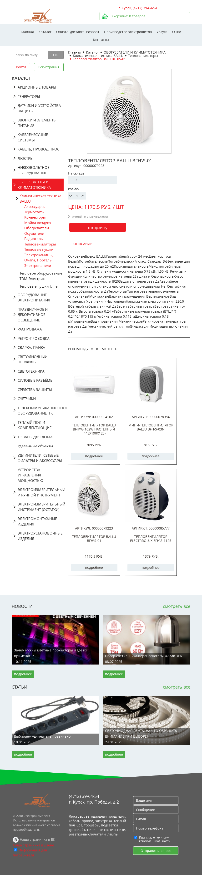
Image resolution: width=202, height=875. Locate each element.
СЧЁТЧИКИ (27, 398)
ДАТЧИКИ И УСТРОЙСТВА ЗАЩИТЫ (39, 108)
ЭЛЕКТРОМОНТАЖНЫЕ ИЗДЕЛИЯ (37, 521)
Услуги (162, 32)
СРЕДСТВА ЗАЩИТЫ (35, 389)
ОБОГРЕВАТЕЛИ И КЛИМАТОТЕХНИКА (34, 185)
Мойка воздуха (37, 222)
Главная (27, 32)
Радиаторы (34, 238)
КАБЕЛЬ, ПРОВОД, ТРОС (38, 149)
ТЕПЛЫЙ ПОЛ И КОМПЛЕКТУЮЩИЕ (34, 425)
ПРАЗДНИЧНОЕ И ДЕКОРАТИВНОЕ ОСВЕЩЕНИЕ (33, 314)
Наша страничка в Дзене (33, 845)
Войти (21, 67)
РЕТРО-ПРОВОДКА (34, 338)
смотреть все (176, 606)
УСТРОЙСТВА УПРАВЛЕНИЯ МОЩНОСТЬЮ (30, 475)
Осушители (34, 233)
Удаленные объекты (35, 446)
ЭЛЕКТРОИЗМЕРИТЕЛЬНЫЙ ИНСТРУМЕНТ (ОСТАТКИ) (41, 507)
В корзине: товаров (128, 16)
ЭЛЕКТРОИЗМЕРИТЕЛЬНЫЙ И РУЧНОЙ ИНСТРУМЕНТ (41, 492)
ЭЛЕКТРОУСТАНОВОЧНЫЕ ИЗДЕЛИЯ (40, 536)
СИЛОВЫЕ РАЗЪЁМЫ (35, 380)
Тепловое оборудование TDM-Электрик (41, 276)
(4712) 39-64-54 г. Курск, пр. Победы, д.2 (94, 799)
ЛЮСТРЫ (25, 158)
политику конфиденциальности (155, 839)
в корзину (97, 227)
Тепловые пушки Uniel (39, 286)
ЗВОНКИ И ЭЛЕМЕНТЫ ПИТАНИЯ (37, 123)
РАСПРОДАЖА (30, 329)
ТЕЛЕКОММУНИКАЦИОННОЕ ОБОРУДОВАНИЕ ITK (41, 410)
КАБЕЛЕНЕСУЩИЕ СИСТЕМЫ (33, 137)
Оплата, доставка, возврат (77, 32)
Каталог (45, 32)
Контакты (101, 39)
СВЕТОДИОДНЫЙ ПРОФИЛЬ (32, 359)
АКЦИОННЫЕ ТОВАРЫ (37, 87)
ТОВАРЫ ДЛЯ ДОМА (35, 437)
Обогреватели (36, 227)
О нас (177, 32)
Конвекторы (35, 217)
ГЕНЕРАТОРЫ (29, 96)
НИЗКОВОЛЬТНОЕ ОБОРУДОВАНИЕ (33, 170)
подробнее (94, 456)
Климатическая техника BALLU (40, 198)
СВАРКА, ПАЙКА (31, 347)
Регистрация (48, 67)
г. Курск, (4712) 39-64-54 (138, 8)
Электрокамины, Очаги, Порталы (38, 257)
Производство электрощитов (128, 32)
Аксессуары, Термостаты (34, 209)
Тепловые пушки (39, 249)
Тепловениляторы (40, 244)
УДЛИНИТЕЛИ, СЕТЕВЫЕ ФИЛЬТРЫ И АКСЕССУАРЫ (40, 458)
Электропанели (37, 265)
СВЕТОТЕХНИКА (31, 371)
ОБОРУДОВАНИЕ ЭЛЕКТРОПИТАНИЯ (34, 297)
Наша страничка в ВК (37, 839)
